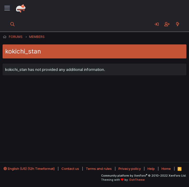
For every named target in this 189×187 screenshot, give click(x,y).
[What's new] (177, 24)
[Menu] (7, 8)
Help (151, 168)
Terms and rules (99, 168)
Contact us (70, 168)
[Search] (12, 24)
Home (166, 168)
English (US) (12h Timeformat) (29, 168)
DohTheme (137, 180)
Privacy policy (129, 168)
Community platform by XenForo (143, 175)
